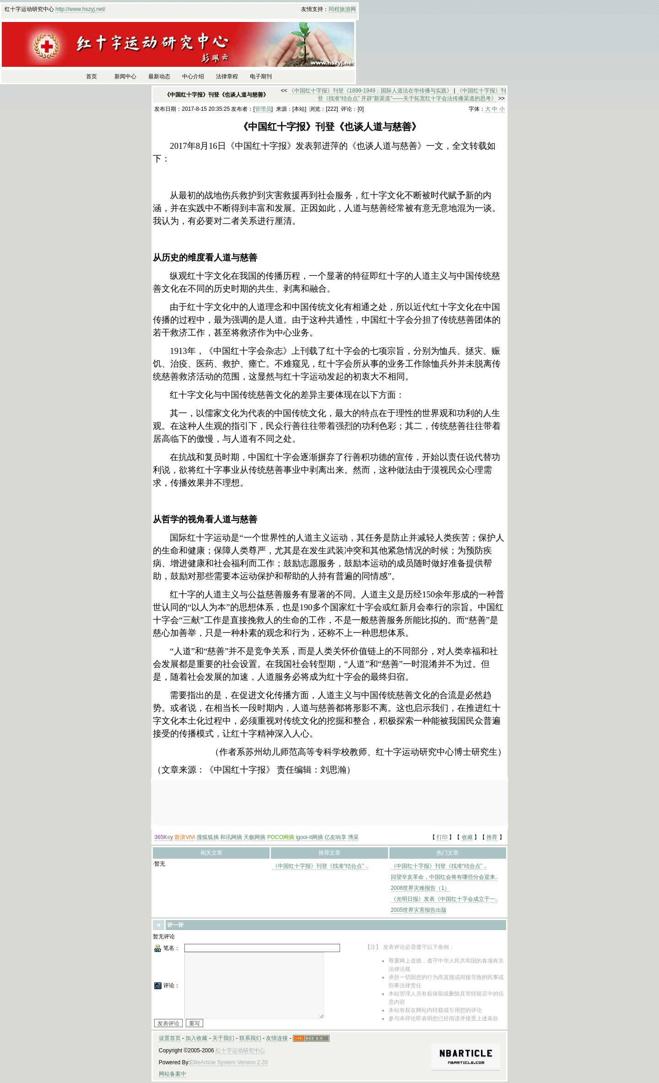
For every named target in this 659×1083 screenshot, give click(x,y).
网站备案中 (172, 1074)
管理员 (263, 109)
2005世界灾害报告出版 (419, 910)
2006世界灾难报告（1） (420, 888)
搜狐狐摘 (208, 837)
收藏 (467, 837)
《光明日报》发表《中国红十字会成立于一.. (444, 899)
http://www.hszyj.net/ (80, 9)
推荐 (491, 837)
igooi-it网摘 (309, 837)
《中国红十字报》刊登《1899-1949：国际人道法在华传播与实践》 (370, 90)
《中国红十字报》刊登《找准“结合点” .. (320, 866)
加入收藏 (196, 1038)
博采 (353, 837)
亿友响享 (335, 837)
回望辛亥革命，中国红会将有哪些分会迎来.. (444, 877)
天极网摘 (254, 837)
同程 (334, 9)
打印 (442, 837)
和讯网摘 (231, 837)
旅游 (345, 9)
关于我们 (223, 1038)
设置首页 (170, 1038)
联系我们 (250, 1038)
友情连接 (277, 1038)
